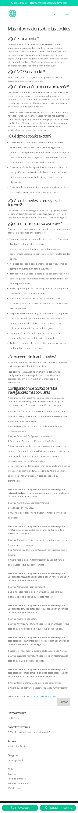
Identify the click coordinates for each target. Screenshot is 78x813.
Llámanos (20, 808)
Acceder (12, 774)
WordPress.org (15, 788)
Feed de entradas (17, 778)
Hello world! (14, 717)
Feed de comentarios (19, 783)
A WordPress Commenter (21, 732)
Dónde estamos (58, 808)
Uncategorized (15, 760)
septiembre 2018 (16, 746)
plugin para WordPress (44, 696)
